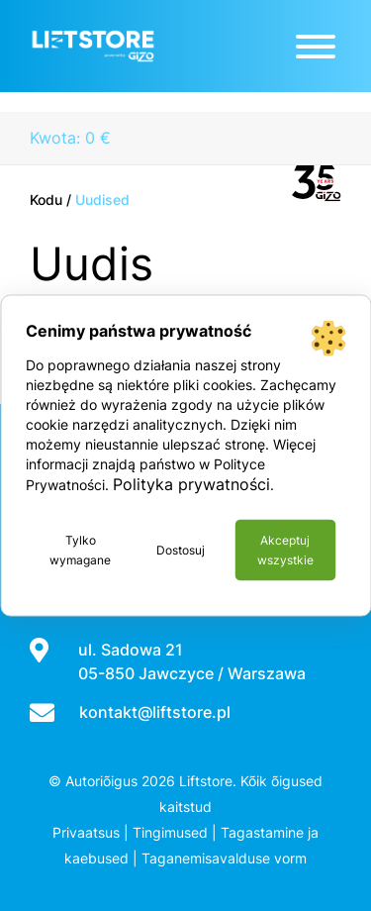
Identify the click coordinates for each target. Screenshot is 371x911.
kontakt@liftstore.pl (155, 712)
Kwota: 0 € (70, 138)
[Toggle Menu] (315, 46)
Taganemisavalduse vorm (224, 858)
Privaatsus (86, 832)
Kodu (46, 199)
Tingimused (170, 832)
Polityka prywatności (191, 484)
